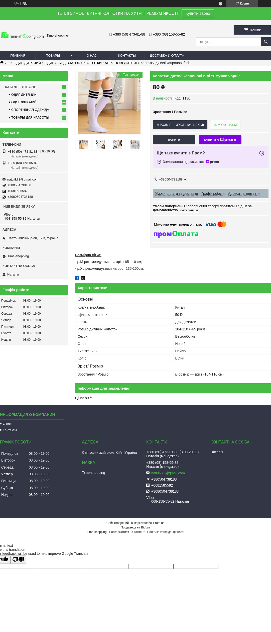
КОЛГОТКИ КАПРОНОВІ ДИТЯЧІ (110, 63)
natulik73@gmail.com (22, 179)
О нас (92, 55)
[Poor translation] (18, 560)
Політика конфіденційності (165, 532)
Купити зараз (198, 13)
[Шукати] (266, 41)
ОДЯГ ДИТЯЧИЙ (27, 63)
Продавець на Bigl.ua (135, 527)
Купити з (220, 140)
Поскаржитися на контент (127, 532)
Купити (174, 140)
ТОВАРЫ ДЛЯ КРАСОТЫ (30, 117)
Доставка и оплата (167, 55)
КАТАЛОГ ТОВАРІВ (20, 87)
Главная (17, 55)
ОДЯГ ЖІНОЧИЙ (24, 102)
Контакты (127, 55)
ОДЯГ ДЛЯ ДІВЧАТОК (62, 63)
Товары (53, 55)
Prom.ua (159, 523)
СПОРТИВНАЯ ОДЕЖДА (30, 110)
